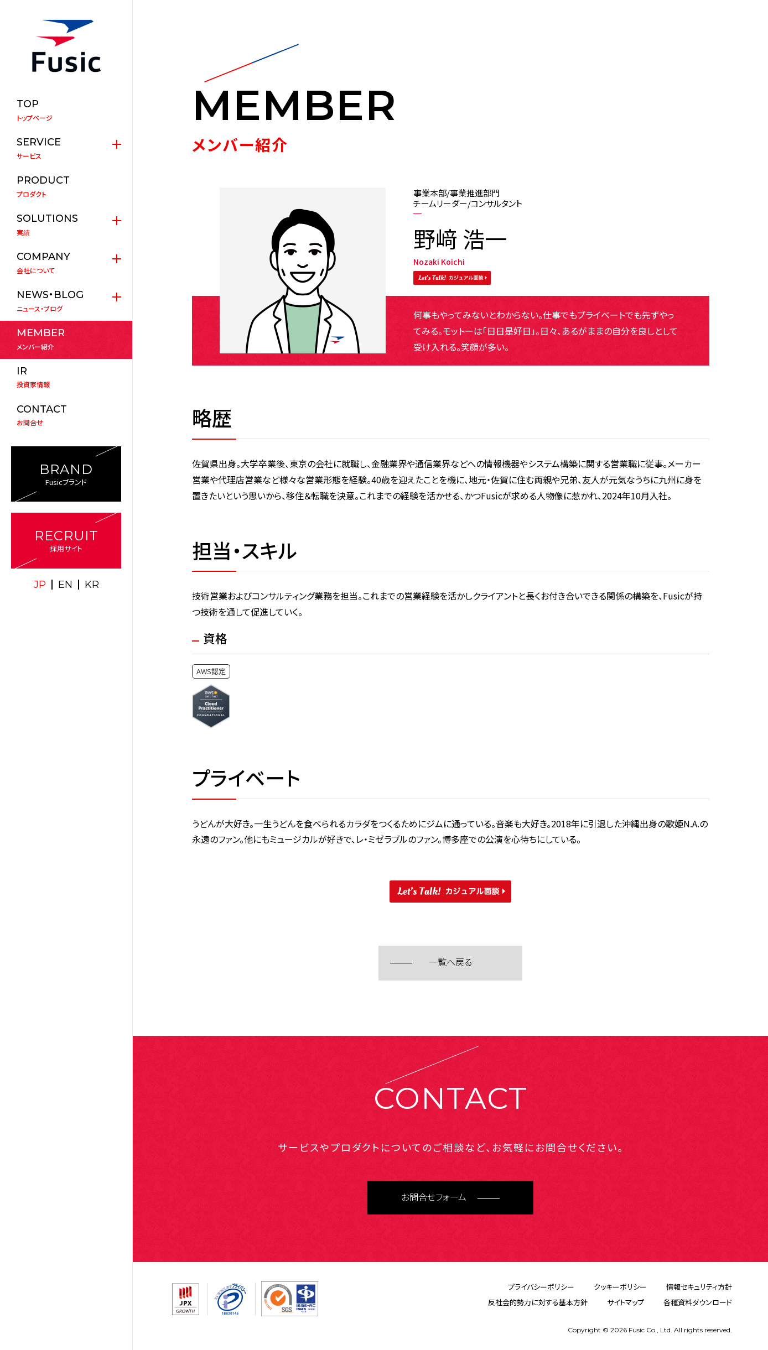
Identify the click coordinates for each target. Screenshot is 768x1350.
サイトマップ (625, 1302)
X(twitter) (54, 607)
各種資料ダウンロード (697, 1302)
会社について (66, 263)
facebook (78, 607)
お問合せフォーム (433, 1197)
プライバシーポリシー (541, 1286)
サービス (66, 148)
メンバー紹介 (66, 339)
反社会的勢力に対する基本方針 (538, 1302)
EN (65, 585)
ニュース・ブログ (66, 301)
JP (40, 585)
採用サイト (66, 541)
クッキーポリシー (620, 1286)
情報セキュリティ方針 (699, 1286)
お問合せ (66, 415)
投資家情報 (66, 377)
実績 (66, 224)
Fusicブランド (66, 474)
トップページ (66, 110)
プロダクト (66, 186)
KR (92, 585)
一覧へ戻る (450, 962)
